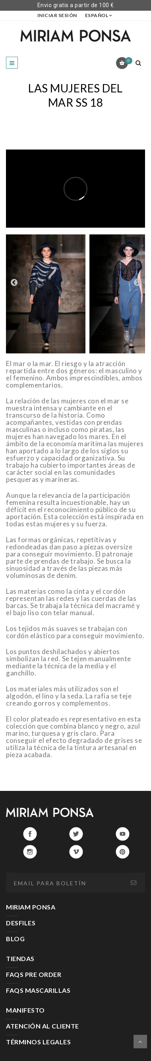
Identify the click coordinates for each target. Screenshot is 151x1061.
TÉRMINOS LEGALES (38, 1042)
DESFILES (20, 923)
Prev (14, 282)
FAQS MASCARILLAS (38, 990)
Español (96, 15)
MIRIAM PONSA (30, 907)
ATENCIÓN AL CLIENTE (42, 1026)
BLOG (15, 938)
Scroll (140, 1041)
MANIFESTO (25, 1010)
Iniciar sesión (57, 15)
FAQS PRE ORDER (33, 974)
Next (137, 282)
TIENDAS (20, 958)
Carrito (127, 60)
